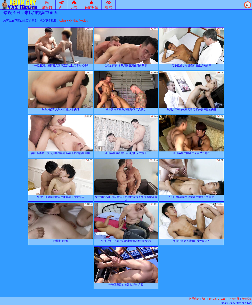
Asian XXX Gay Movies (73, 20)
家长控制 (246, 298)
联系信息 (194, 298)
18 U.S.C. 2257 (218, 298)
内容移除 (234, 298)
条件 (204, 298)
